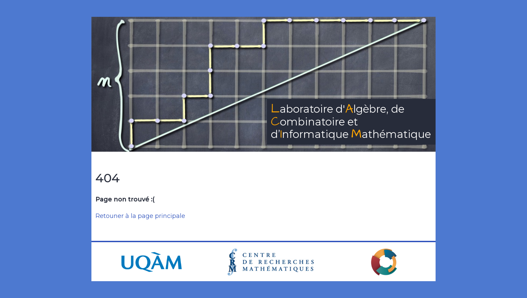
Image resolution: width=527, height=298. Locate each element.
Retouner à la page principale (140, 216)
